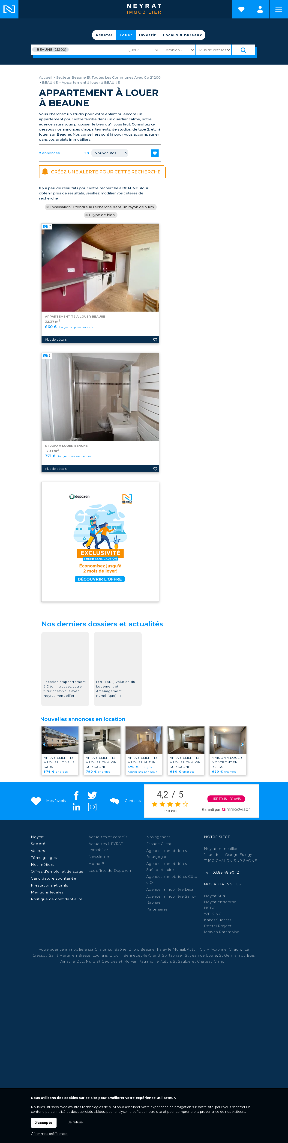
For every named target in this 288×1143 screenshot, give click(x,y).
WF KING (213, 914)
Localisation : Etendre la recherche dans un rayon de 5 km (102, 207)
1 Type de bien (102, 215)
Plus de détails (55, 409)
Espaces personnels (260, 9)
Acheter (104, 35)
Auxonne (219, 949)
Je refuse (75, 1122)
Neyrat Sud (214, 896)
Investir (147, 35)
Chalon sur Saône (111, 949)
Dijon (133, 949)
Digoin (116, 955)
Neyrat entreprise (220, 902)
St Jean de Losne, (202, 955)
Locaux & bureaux (182, 35)
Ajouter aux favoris (155, 409)
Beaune (147, 949)
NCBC (210, 908)
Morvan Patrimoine (222, 932)
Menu (279, 9)
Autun (192, 949)
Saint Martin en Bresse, (70, 955)
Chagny (236, 949)
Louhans (100, 955)
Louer (126, 35)
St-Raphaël (172, 955)
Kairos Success (217, 920)
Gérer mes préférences (49, 1134)
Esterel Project (217, 926)
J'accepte (43, 1123)
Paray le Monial (171, 949)
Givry (204, 949)
